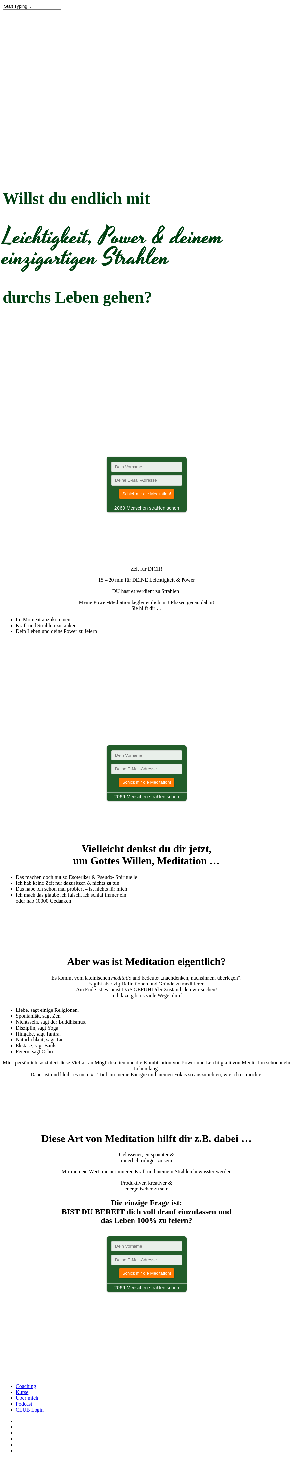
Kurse (22, 1392)
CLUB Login (30, 1410)
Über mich (27, 1398)
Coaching (26, 1386)
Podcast (24, 1404)
